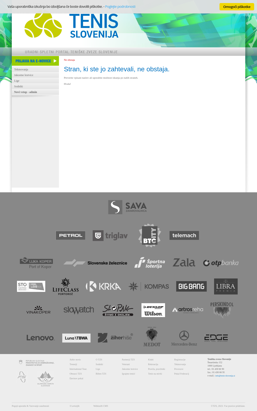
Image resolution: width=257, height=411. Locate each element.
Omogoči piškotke (236, 6)
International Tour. (78, 369)
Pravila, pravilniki (156, 369)
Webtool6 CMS (100, 406)
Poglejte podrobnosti (120, 6)
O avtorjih (74, 406)
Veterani (126, 364)
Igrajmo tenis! (128, 373)
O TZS (99, 359)
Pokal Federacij (181, 373)
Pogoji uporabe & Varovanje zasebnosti (30, 406)
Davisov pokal (76, 378)
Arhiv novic (75, 359)
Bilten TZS (101, 373)
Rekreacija (153, 364)
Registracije (180, 359)
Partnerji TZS (128, 359)
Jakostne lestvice (23, 75)
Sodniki (18, 86)
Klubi (150, 359)
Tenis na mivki (155, 373)
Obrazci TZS (76, 373)
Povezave (178, 369)
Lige (16, 80)
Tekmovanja (21, 69)
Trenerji (73, 364)
